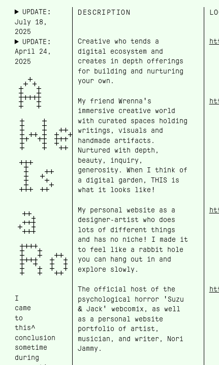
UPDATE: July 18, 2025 (33, 21)
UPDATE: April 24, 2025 (33, 51)
